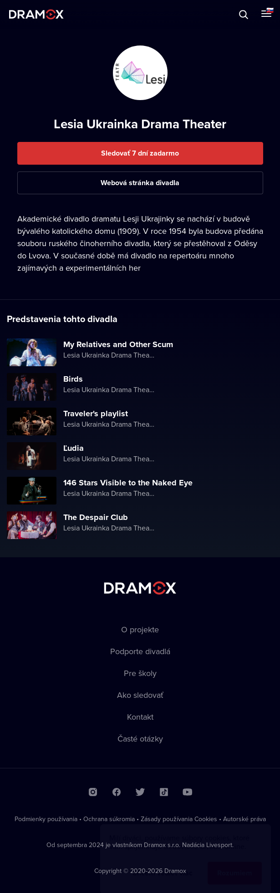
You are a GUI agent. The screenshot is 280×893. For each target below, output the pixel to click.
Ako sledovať (140, 695)
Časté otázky (140, 738)
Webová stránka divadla (140, 182)
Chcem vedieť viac (162, 864)
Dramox (36, 14)
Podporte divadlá (140, 651)
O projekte (140, 629)
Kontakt (140, 716)
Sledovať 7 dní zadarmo (140, 153)
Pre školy (140, 673)
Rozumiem (234, 864)
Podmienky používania (46, 818)
